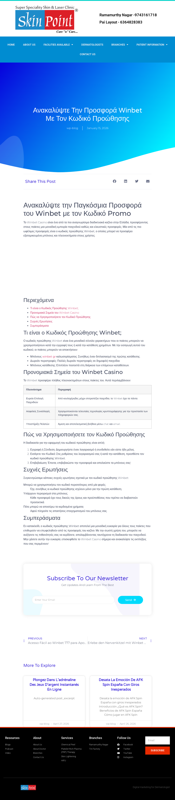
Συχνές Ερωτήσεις (41, 321)
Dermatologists (92, 44)
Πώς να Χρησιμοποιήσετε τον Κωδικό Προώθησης (60, 317)
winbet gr (49, 356)
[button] (114, 181)
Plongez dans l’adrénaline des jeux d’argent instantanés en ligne (54, 685)
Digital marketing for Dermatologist (151, 787)
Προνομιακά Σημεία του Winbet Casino (54, 312)
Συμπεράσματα (39, 325)
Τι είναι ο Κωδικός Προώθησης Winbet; (54, 308)
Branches (119, 45)
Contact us (87, 54)
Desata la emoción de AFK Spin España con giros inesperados (121, 685)
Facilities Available (58, 45)
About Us (29, 44)
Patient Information (152, 45)
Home (11, 44)
